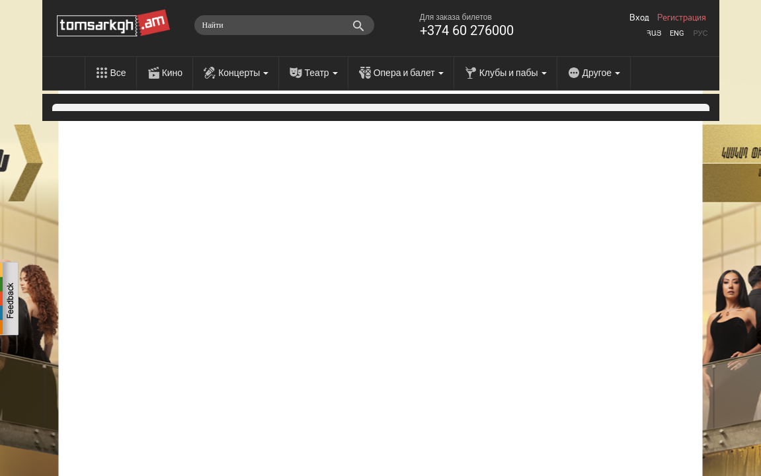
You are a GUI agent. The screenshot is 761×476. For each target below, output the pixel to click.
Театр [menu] (320, 72)
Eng (677, 33)
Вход (639, 18)
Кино (172, 72)
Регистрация (681, 18)
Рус (700, 33)
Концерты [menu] (243, 72)
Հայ (654, 33)
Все (118, 72)
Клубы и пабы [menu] (513, 72)
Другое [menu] (601, 72)
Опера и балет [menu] (409, 72)
